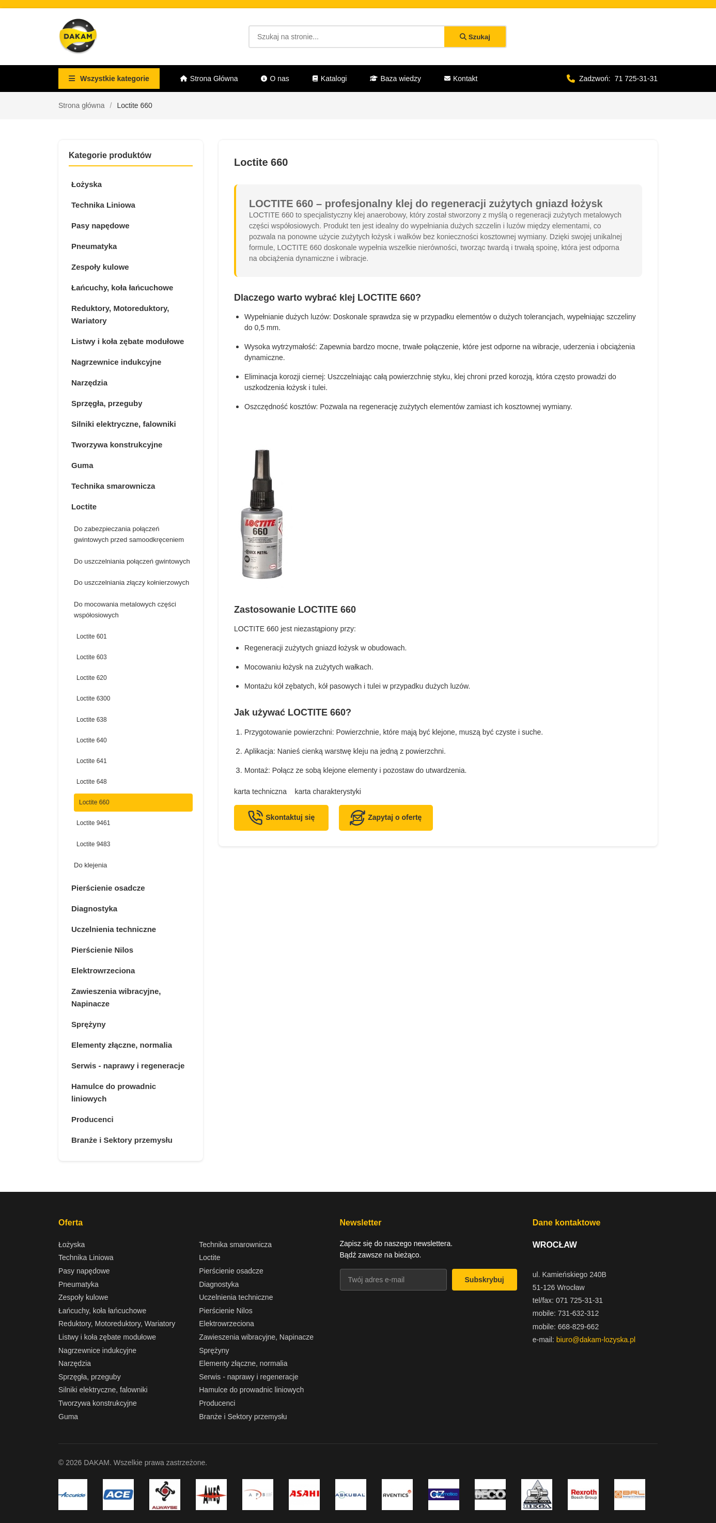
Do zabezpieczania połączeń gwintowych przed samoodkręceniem (129, 534)
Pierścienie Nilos (102, 949)
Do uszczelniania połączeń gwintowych (132, 561)
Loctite (84, 506)
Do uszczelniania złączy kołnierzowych (131, 582)
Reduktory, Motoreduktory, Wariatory (120, 314)
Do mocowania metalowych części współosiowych (125, 609)
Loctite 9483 (93, 844)
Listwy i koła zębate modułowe (127, 341)
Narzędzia (89, 382)
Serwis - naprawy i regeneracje (127, 1065)
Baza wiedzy (395, 78)
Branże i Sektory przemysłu (122, 1140)
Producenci (92, 1119)
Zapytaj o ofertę (386, 818)
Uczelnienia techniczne (113, 929)
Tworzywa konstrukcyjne (116, 444)
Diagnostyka (94, 908)
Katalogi (330, 78)
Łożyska (86, 184)
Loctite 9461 (93, 823)
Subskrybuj (484, 1280)
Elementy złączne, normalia (121, 1044)
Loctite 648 (91, 781)
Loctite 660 (94, 802)
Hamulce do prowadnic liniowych (113, 1092)
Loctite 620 (91, 677)
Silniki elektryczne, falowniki (123, 423)
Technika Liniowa (103, 204)
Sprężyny (88, 1024)
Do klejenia (90, 865)
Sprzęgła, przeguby (107, 403)
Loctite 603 (91, 657)
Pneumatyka (94, 246)
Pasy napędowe (100, 225)
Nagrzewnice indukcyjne (116, 362)
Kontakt (460, 78)
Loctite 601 (91, 636)
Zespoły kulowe (100, 266)
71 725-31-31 (636, 78)
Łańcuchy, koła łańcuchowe (122, 287)
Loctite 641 (91, 761)
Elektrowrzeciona (103, 970)
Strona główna (81, 105)
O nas (275, 78)
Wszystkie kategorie (109, 78)
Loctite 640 (91, 740)
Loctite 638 (91, 719)
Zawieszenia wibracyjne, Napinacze (116, 997)
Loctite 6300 (93, 698)
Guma (82, 465)
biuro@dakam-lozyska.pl (596, 1339)
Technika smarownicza (113, 485)
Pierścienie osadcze (108, 887)
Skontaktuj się (281, 818)
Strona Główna (209, 78)
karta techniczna (260, 791)
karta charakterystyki (328, 791)
